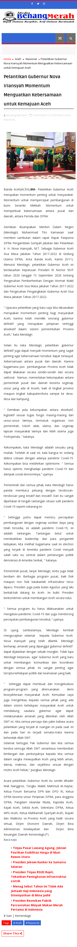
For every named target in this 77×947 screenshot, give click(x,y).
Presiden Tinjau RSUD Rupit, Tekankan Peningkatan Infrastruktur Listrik (38, 876)
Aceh (18, 59)
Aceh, (67, 115)
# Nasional (32, 923)
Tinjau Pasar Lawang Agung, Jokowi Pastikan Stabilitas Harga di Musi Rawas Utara (38, 852)
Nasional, (9, 119)
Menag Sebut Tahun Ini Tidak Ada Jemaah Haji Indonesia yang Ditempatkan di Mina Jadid (37, 890)
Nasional (31, 59)
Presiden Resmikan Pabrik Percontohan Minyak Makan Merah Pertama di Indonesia (37, 905)
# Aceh (17, 923)
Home (7, 59)
